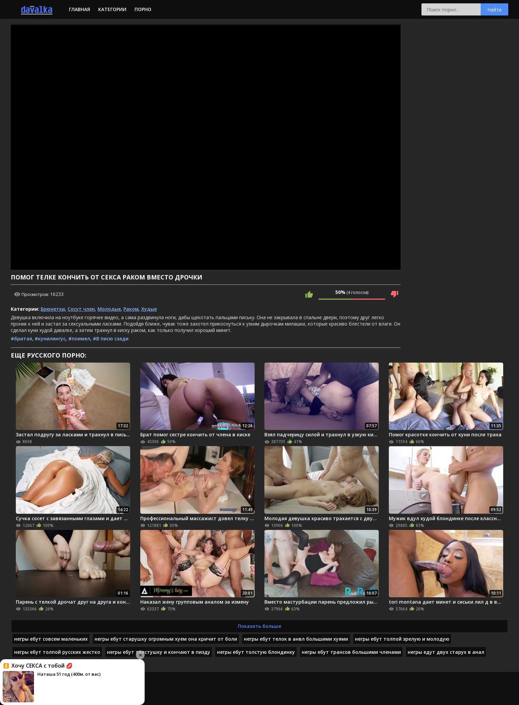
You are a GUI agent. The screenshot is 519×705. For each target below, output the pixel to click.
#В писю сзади (110, 338)
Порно (143, 9)
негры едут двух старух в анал (446, 652)
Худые (149, 309)
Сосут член (81, 309)
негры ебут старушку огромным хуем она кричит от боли (166, 639)
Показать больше (259, 626)
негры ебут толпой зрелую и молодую (402, 639)
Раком (131, 309)
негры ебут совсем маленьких (51, 639)
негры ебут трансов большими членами (351, 652)
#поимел (79, 338)
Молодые (109, 309)
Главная (79, 9)
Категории (112, 9)
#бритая (21, 338)
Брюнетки (53, 309)
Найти (494, 9)
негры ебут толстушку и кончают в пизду (158, 652)
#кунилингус (50, 338)
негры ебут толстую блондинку (256, 652)
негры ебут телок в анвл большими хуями (296, 639)
